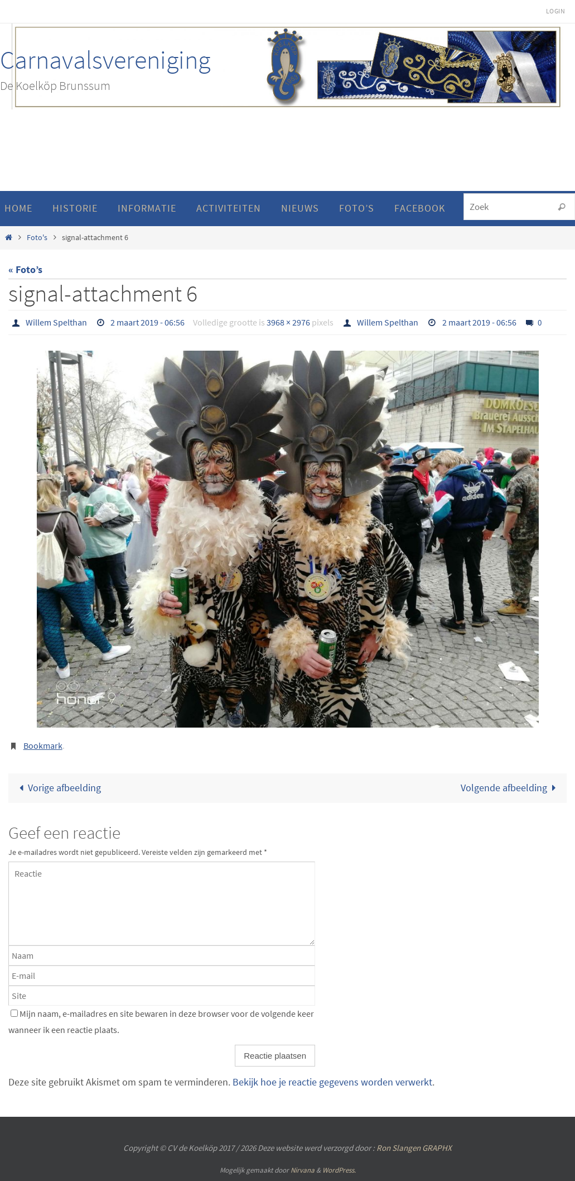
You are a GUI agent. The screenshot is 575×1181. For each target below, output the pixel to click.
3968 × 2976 (288, 322)
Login (555, 11)
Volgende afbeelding (511, 787)
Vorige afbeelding (57, 787)
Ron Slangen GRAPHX (414, 1147)
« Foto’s (25, 269)
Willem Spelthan (56, 322)
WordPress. (339, 1170)
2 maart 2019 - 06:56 (147, 322)
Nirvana (303, 1170)
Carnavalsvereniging (105, 60)
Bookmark (42, 745)
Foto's (37, 237)
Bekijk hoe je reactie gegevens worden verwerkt (332, 1081)
